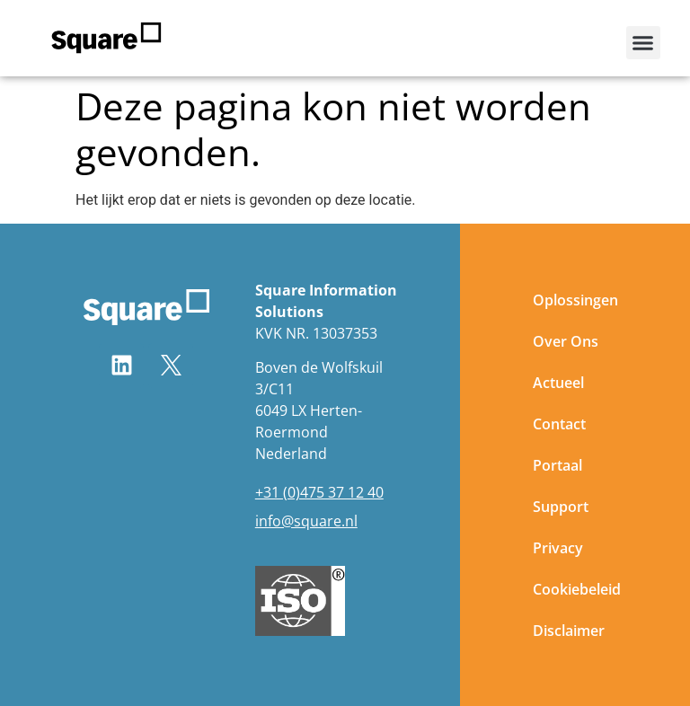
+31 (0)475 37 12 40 (319, 492)
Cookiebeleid (577, 589)
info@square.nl (306, 521)
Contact (559, 424)
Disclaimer (569, 630)
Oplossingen (575, 300)
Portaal (557, 465)
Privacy (558, 548)
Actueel (558, 383)
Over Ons (565, 341)
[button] (643, 43)
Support (560, 506)
